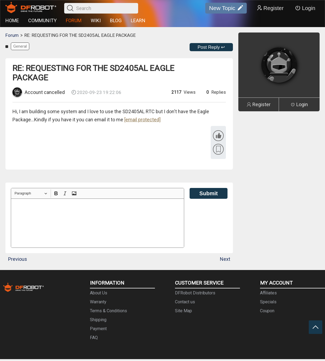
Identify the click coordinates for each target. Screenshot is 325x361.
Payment (98, 328)
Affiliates (268, 292)
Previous (17, 259)
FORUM (74, 20)
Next (225, 259)
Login (305, 8)
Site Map (183, 310)
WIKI (96, 20)
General (20, 46)
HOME (12, 20)
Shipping (98, 319)
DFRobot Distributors (195, 292)
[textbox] (97, 223)
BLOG (116, 20)
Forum (12, 35)
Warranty (98, 301)
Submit (208, 193)
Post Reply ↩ (211, 47)
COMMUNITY (42, 20)
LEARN (138, 20)
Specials (268, 301)
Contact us (185, 301)
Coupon (267, 310)
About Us (98, 292)
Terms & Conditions (108, 310)
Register (270, 8)
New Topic (226, 8)
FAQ (94, 337)
